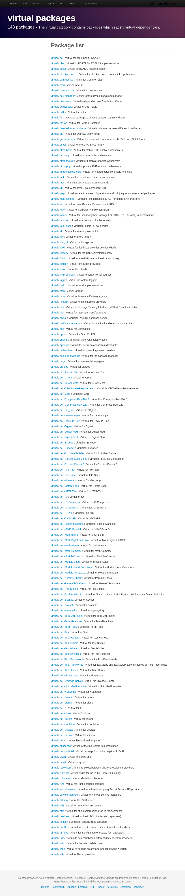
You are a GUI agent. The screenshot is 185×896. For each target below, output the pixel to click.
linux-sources (67, 274)
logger (63, 280)
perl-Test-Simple (69, 643)
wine (62, 848)
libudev (64, 263)
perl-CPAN (66, 377)
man (62, 290)
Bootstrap (125, 887)
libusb (63, 269)
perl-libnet (65, 713)
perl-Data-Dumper (70, 415)
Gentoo (45, 887)
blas (62, 63)
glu (61, 133)
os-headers (66, 350)
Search (73, 3)
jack (62, 182)
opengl (63, 339)
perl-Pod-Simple (69, 588)
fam (62, 117)
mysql (63, 318)
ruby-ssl (64, 773)
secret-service (68, 789)
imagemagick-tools (70, 171)
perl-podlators (67, 724)
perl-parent (66, 718)
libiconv (64, 253)
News (25, 3)
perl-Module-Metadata (72, 572)
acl (61, 58)
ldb (61, 231)
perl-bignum (66, 702)
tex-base (65, 816)
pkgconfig (65, 745)
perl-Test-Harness (70, 637)
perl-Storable (67, 605)
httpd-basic (66, 150)
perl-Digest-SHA (69, 437)
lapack (63, 215)
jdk (61, 188)
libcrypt (64, 242)
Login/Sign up (90, 3)
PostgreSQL (58, 887)
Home (13, 3)
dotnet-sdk (66, 106)
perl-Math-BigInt (69, 534)
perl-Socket (66, 599)
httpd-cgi (65, 155)
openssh (64, 345)
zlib (62, 854)
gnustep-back (67, 139)
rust (62, 783)
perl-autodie (66, 697)
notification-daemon (71, 323)
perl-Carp (65, 393)
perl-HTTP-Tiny (68, 491)
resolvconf (65, 767)
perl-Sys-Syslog (69, 610)
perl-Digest (66, 426)
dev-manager (67, 95)
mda (62, 296)
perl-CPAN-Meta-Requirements (77, 388)
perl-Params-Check (71, 578)
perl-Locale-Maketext (71, 523)
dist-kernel (66, 101)
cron (62, 85)
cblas (63, 68)
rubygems (65, 778)
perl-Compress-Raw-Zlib (73, 404)
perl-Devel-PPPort (70, 420)
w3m (62, 843)
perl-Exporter (67, 448)
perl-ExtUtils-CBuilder (72, 453)
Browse (37, 3)
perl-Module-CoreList (71, 556)
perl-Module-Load (70, 561)
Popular (51, 3)
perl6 (62, 740)
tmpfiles (64, 827)
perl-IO (64, 496)
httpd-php (65, 166)
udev (62, 838)
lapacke (64, 220)
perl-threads (66, 729)
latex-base (66, 225)
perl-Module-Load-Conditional (76, 567)
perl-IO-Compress (70, 502)
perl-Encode (67, 442)
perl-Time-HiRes (69, 670)
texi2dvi (64, 821)
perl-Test (65, 632)
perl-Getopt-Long (69, 485)
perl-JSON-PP (68, 518)
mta (62, 312)
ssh (62, 805)
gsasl (63, 144)
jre (61, 204)
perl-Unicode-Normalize (73, 686)
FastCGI (83, 887)
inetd (62, 177)
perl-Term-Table (68, 626)
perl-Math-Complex (70, 550)
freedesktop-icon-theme (73, 128)
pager (63, 361)
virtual (54, 58)
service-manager (69, 794)
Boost (101, 887)
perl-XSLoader (68, 691)
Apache (71, 887)
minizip (64, 301)
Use (62, 3)
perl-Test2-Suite (69, 648)
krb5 (62, 209)
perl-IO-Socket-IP (69, 507)
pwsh (63, 756)
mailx (63, 285)
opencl (63, 334)
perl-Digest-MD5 (69, 431)
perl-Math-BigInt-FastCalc (74, 540)
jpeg (62, 193)
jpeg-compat (67, 198)
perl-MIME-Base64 (70, 529)
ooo (62, 328)
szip (62, 811)
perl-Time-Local (68, 675)
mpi (62, 307)
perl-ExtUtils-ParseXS (72, 464)
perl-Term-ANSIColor (71, 615)
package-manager (70, 355)
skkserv (64, 800)
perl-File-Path (67, 469)
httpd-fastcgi (67, 160)
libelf (62, 247)
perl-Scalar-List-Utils (71, 594)
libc (62, 236)
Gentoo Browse (164, 4)
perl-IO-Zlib (66, 513)
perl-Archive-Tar (69, 372)
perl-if (63, 708)
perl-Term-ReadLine (71, 621)
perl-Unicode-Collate (71, 680)
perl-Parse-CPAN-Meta (73, 583)
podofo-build (67, 751)
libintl (63, 258)
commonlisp (66, 79)
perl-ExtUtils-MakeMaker (73, 458)
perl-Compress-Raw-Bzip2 (74, 399)
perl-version (66, 735)
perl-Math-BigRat (69, 545)
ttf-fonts (64, 832)
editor (63, 112)
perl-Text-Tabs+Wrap (71, 664)
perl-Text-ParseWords (72, 659)
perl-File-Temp (68, 480)
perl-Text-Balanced (70, 653)
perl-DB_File (67, 410)
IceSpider (138, 887)
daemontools (67, 90)
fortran (63, 123)
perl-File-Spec (68, 475)
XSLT (93, 887)
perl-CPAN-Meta (69, 383)
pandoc (64, 366)
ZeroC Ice (112, 887)
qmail (63, 762)
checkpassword (68, 74)
